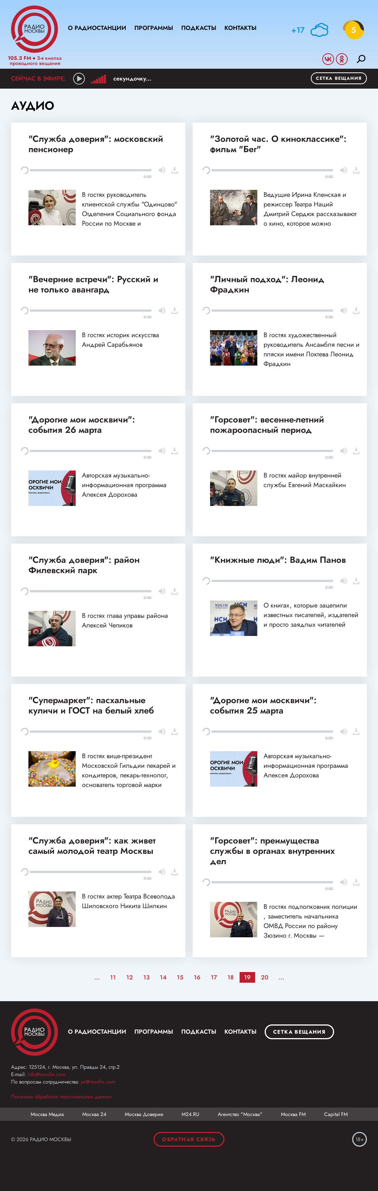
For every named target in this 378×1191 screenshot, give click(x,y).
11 (113, 977)
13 (146, 977)
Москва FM (293, 1114)
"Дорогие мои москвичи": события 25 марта (263, 705)
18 (230, 977)
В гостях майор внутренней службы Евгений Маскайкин (305, 480)
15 (180, 977)
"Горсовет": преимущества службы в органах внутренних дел (272, 850)
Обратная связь (189, 1139)
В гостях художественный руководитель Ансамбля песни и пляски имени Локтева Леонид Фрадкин (312, 349)
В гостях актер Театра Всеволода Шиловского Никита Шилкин (128, 901)
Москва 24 (94, 1114)
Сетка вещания (339, 78)
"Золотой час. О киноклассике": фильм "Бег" (278, 143)
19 (247, 977)
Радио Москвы (34, 29)
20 (264, 977)
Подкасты (198, 28)
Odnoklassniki (342, 59)
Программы (153, 28)
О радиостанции (97, 28)
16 (197, 977)
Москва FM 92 (34, 1032)
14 (163, 977)
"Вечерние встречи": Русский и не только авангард (93, 284)
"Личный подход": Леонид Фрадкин (267, 284)
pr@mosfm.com (98, 1081)
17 (214, 977)
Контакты (240, 28)
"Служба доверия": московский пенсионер (95, 143)
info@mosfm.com (46, 1074)
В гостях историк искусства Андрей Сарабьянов (120, 339)
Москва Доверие (144, 1114)
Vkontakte (328, 59)
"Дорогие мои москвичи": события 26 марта (81, 424)
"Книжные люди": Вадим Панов (278, 559)
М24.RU (190, 1114)
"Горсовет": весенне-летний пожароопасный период (267, 424)
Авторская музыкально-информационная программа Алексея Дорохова (124, 484)
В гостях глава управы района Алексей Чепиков (125, 620)
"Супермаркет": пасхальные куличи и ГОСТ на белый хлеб (91, 705)
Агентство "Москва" (240, 1114)
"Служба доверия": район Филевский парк (84, 564)
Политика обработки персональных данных (61, 1096)
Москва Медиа (47, 1114)
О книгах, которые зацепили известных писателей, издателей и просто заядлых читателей (311, 614)
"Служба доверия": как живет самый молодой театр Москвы (92, 845)
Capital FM (336, 1114)
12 (129, 977)
